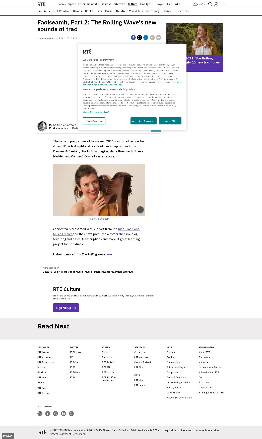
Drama (167, 11)
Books (89, 11)
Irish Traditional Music (68, 271)
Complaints (172, 372)
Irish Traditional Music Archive (113, 271)
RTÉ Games (43, 352)
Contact (171, 352)
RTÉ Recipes (43, 393)
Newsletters (205, 387)
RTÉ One (74, 362)
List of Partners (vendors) (96, 112)
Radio (176, 4)
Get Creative (62, 11)
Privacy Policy (174, 387)
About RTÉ (204, 352)
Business (105, 4)
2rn (200, 377)
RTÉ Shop (139, 367)
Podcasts (107, 357)
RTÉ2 (72, 367)
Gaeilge (145, 4)
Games (77, 11)
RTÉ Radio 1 (108, 362)
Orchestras (181, 11)
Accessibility (173, 362)
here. (109, 254)
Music (108, 11)
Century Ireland (142, 362)
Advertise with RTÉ (209, 372)
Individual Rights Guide (178, 382)
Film (99, 11)
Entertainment (87, 4)
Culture (133, 4)
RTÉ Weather (141, 357)
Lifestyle (119, 4)
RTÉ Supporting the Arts (211, 392)
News (62, 4)
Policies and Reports (177, 367)
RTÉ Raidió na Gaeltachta (109, 379)
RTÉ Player (75, 352)
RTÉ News (75, 372)
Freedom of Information (179, 397)
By (62, 125)
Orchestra (139, 352)
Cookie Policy (173, 392)
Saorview (204, 382)
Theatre (121, 11)
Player (160, 4)
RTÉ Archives (44, 357)
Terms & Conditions (177, 377)
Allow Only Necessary (143, 121)
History (41, 367)
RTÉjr (72, 377)
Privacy (8, 435)
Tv (168, 4)
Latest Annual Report (210, 367)
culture (42, 11)
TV (71, 357)
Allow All (170, 121)
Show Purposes (94, 121)
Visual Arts (136, 11)
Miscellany (153, 11)
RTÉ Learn (42, 377)
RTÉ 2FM (106, 367)
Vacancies (204, 362)
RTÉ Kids (138, 380)
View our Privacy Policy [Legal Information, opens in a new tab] (111, 84)
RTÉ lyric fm (108, 372)
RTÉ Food (42, 388)
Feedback (172, 357)
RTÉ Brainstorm (45, 362)
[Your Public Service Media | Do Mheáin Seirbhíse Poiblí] (42, 432)
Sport (72, 4)
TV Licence (204, 357)
